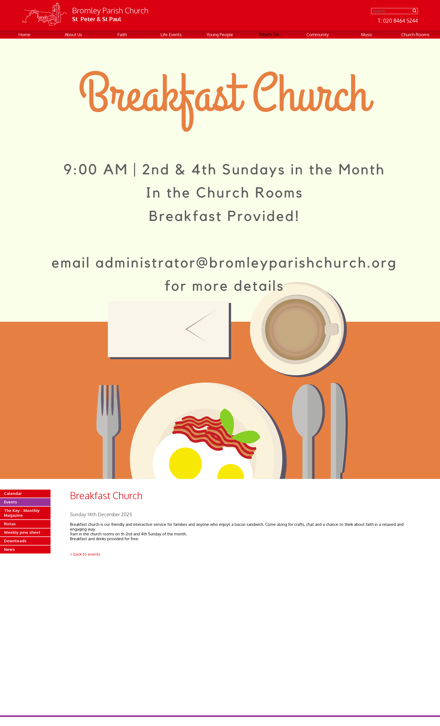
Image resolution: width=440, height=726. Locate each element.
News (9, 549)
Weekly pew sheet (22, 532)
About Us (73, 34)
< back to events (85, 554)
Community (317, 34)
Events (10, 501)
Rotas (10, 523)
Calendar (13, 493)
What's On (269, 34)
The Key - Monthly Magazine (22, 513)
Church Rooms (415, 34)
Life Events (171, 34)
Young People (220, 34)
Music (366, 34)
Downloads (15, 540)
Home (24, 34)
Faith (122, 34)
